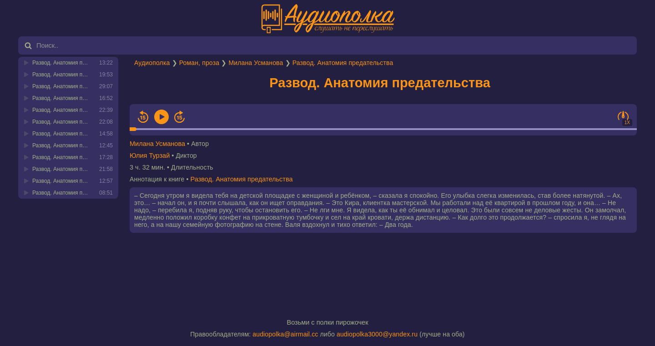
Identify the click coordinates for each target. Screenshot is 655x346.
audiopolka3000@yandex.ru (377, 334)
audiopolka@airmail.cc (285, 334)
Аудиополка (152, 62)
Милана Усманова (255, 62)
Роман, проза (199, 62)
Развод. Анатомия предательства (342, 62)
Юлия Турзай (150, 155)
